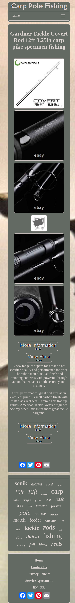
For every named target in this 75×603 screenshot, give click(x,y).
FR (42, 587)
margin (27, 500)
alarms (36, 484)
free (20, 505)
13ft (62, 521)
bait (16, 500)
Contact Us (39, 567)
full (32, 545)
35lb (19, 537)
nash (59, 499)
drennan (54, 514)
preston (56, 506)
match (19, 520)
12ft (32, 491)
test (60, 530)
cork (18, 529)
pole (24, 512)
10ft (19, 492)
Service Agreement (38, 581)
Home (39, 560)
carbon (60, 485)
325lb (48, 500)
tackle (32, 527)
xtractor (41, 506)
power (44, 494)
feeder (35, 520)
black (43, 545)
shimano (50, 521)
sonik (21, 483)
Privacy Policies (38, 574)
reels (56, 544)
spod (49, 484)
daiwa (32, 536)
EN (35, 587)
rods (49, 527)
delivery (20, 545)
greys (38, 500)
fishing (52, 535)
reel (29, 506)
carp (57, 491)
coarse (40, 513)
